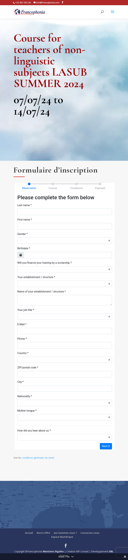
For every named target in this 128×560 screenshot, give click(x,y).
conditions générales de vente (38, 457)
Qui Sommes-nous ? (65, 532)
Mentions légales (53, 551)
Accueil (29, 532)
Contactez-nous (89, 532)
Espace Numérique (62, 536)
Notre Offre (43, 532)
